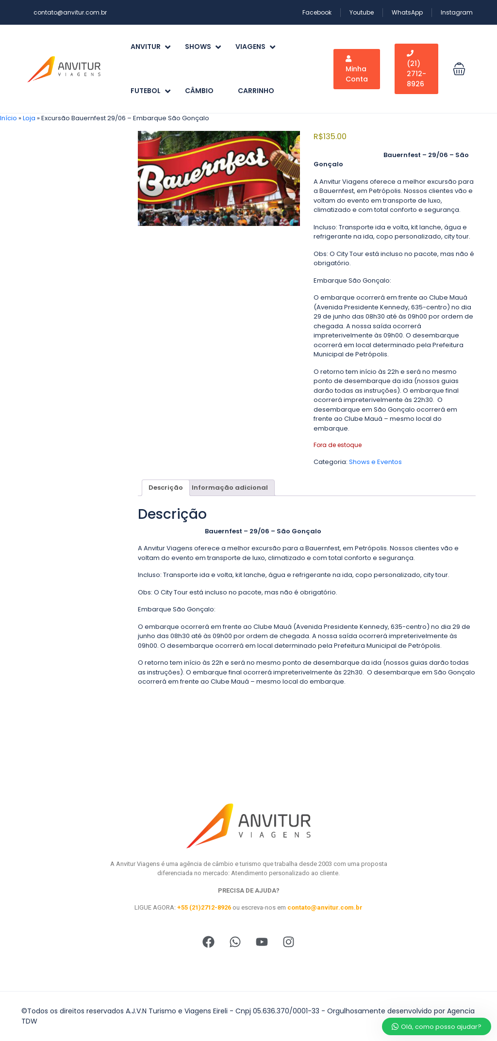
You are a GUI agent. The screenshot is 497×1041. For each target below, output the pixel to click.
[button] (459, 69)
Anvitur (150, 46)
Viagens (255, 46)
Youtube (361, 12)
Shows (203, 46)
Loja (29, 118)
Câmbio (199, 91)
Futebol (150, 91)
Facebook (316, 12)
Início (8, 118)
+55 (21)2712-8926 (204, 907)
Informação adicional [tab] (230, 487)
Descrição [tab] (166, 487)
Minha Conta (357, 69)
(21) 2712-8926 (416, 69)
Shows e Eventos (375, 461)
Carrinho (256, 91)
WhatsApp (407, 12)
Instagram (457, 12)
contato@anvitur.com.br (70, 12)
